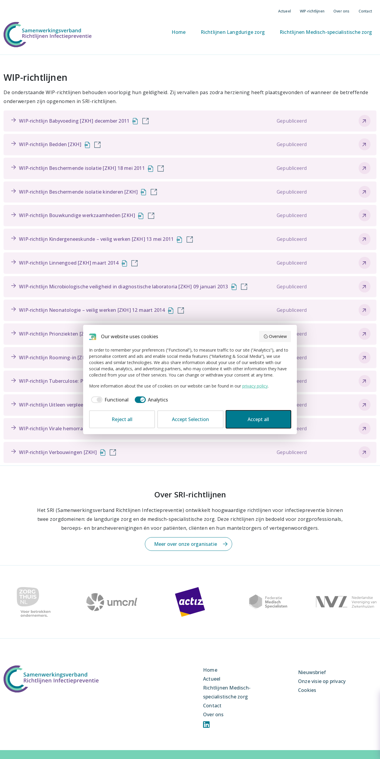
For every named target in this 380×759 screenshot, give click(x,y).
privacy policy (255, 386)
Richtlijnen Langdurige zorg (233, 32)
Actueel (284, 11)
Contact (365, 11)
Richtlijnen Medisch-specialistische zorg (326, 32)
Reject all (122, 419)
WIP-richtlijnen (312, 11)
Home (179, 32)
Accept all (258, 419)
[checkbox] (109, 399)
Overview (275, 336)
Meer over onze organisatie (185, 544)
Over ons (341, 11)
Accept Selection (190, 419)
